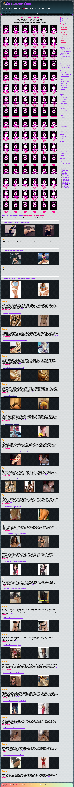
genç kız (27, 13)
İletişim (13, 11)
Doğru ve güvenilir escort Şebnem (14, 728)
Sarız (62, 119)
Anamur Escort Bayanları (66, 74)
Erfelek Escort (64, 103)
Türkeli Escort (64, 108)
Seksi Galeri (8, 11)
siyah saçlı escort (65, 180)
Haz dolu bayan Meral (10, 396)
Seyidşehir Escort (64, 40)
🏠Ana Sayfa (5, 8)
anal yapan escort (6, 13)
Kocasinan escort (64, 124)
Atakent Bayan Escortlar (66, 56)
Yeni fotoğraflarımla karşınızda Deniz (14, 701)
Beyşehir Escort (64, 34)
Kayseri (27, 8)
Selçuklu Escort (64, 27)
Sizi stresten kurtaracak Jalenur (13, 618)
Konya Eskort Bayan (16, 215)
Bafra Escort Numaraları (66, 51)
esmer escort (64, 188)
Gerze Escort (63, 105)
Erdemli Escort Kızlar (65, 76)
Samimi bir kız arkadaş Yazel (12, 645)
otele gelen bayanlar (52, 13)
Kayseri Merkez (64, 122)
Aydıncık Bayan (64, 87)
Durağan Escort (64, 101)
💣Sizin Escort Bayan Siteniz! (16, 3)
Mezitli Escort (63, 77)
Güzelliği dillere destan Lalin (12, 313)
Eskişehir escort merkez (65, 163)
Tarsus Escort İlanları (65, 81)
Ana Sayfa (5, 215)
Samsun (11, 8)
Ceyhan (62, 155)
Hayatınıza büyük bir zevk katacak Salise (16, 222)
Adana (43, 8)
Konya (23, 8)
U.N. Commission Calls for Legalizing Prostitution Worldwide (65, 19)
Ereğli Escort (63, 42)
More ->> (16, 245)
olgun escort (39, 13)
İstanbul (31, 8)
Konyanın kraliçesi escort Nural (13, 250)
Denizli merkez (64, 142)
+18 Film (4, 11)
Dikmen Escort (64, 99)
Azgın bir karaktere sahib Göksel (13, 368)
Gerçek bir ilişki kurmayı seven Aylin (15, 561)
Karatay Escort (64, 30)
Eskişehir (48, 8)
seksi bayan (64, 173)
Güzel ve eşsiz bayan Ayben (12, 506)
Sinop (18, 8)
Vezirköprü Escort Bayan (66, 67)
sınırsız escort (60, 13)
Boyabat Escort (64, 97)
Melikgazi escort (64, 126)
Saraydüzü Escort (64, 106)
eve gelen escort (20, 13)
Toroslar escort (64, 83)
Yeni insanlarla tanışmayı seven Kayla (15, 340)
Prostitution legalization (64, 21)
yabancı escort (67, 13)
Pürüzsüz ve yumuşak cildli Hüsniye (15, 588)
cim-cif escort (14, 13)
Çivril (62, 146)
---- (5, 239)
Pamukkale (63, 144)
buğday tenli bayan (66, 183)
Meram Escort (64, 29)
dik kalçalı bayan (65, 187)
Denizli (39, 8)
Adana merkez (64, 151)
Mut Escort (63, 89)
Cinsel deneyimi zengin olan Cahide (15, 533)
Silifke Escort (63, 79)
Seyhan (62, 153)
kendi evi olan (32, 13)
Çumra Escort (64, 38)
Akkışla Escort (64, 115)
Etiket (62, 167)
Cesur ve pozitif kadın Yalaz (12, 478)
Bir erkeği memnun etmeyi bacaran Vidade (17, 451)
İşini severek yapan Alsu (11, 424)
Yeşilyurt (62, 138)
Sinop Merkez (64, 110)
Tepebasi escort (64, 159)
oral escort (44, 13)
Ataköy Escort (64, 131)
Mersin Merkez (64, 90)
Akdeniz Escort (64, 72)
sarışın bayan (64, 174)
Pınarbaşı (63, 117)
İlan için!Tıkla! (6, 35)
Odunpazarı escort (64, 161)
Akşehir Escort (64, 32)
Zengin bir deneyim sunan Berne (14, 755)
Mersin (15, 8)
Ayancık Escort (64, 95)
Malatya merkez (64, 136)
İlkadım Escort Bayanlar (65, 65)
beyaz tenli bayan (65, 179)
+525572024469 (6, 33)
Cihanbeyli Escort (64, 36)
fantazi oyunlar (65, 182)
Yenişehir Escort (64, 85)
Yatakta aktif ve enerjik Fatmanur (13, 673)
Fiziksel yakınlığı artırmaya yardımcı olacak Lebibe (19, 278)
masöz (63, 181)
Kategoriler (65, 24)
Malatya (36, 8)
